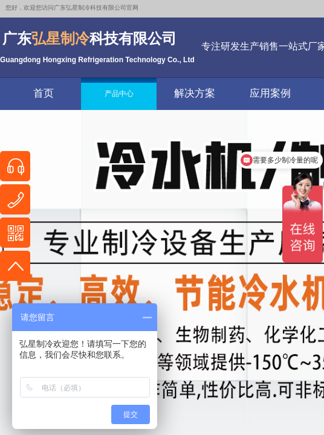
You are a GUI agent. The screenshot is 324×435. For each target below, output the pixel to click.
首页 (43, 93)
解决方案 (194, 93)
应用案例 (270, 93)
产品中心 (119, 93)
